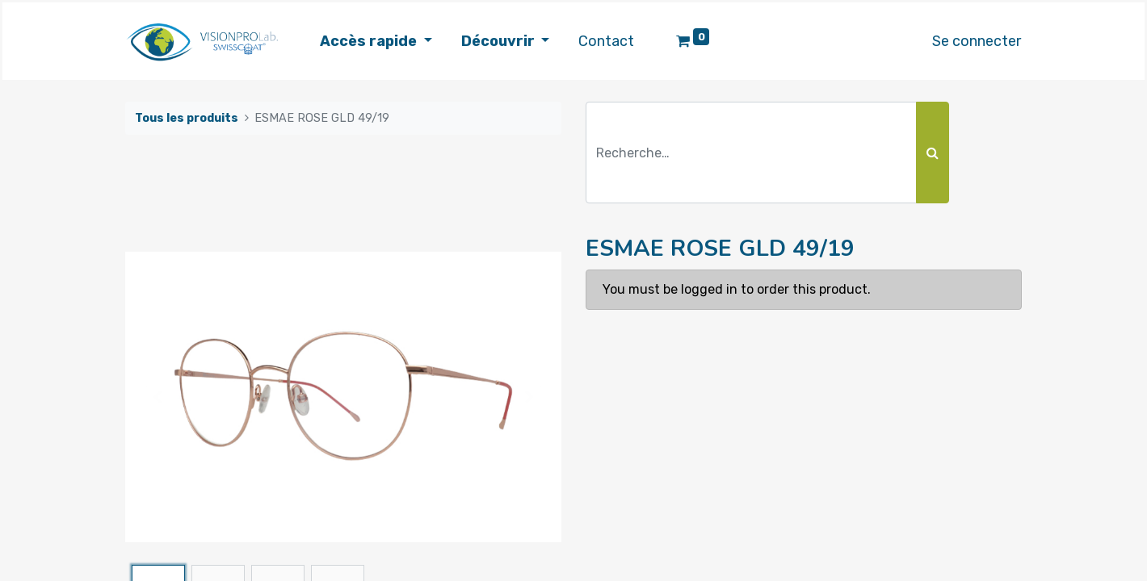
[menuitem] (612, 41)
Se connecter (970, 41)
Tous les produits (186, 118)
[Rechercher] (932, 152)
